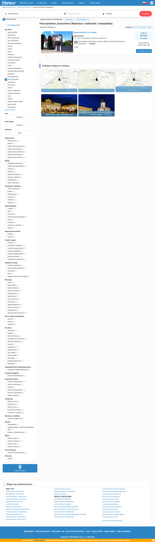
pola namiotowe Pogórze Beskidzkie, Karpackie (70, 514)
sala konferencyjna (14, 384)
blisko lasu (11, 404)
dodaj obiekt (109, 531)
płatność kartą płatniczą (16, 452)
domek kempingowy (13, 43)
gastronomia (10, 104)
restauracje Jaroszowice (62, 489)
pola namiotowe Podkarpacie (64, 512)
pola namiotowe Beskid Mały (64, 517)
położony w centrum (14, 412)
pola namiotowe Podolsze (111, 512)
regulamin (55, 531)
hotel (8, 52)
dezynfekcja (11, 424)
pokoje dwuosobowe (15, 149)
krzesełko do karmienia (15, 339)
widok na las (12, 444)
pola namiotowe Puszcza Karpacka (66, 509)
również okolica (9, 19)
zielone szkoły (12, 395)
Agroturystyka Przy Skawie (85, 32)
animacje (11, 330)
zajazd (8, 99)
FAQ (63, 531)
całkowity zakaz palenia (16, 166)
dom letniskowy (11, 40)
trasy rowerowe (13, 307)
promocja (8, 129)
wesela (10, 387)
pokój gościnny (11, 76)
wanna (10, 237)
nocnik (10, 344)
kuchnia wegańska (14, 251)
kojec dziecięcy (13, 336)
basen (9, 282)
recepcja (10, 271)
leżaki (9, 220)
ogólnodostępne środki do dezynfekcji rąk (19, 428)
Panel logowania (124, 531)
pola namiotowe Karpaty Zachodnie (66, 507)
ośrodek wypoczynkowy (14, 71)
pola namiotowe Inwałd (110, 499)
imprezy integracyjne (14, 381)
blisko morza (12, 407)
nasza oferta (97, 531)
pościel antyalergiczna (15, 375)
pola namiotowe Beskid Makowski (114, 491)
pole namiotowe (12, 79)
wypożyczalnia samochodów (17, 276)
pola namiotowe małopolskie (112, 520)
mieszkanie (10, 63)
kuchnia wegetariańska (15, 254)
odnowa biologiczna (13, 68)
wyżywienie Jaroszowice (14, 501)
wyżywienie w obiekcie (15, 259)
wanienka (11, 364)
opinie (150, 27)
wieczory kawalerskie (15, 390)
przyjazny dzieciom (14, 361)
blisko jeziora (12, 401)
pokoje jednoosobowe (15, 152)
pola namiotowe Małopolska (64, 501)
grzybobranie (12, 293)
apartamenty (12, 141)
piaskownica (12, 350)
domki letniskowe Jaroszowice (16, 499)
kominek (10, 214)
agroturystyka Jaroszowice (15, 491)
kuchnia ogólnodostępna (16, 217)
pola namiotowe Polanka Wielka (113, 514)
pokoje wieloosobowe (15, 157)
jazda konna (12, 296)
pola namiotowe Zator (109, 509)
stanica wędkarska (12, 90)
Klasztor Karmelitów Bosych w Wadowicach (59, 90)
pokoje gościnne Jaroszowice (16, 517)
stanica (9, 88)
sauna (9, 321)
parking (10, 172)
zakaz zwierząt (12, 183)
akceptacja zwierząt (14, 163)
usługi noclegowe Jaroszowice (64, 491)
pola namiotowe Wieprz (110, 504)
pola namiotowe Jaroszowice (16, 519)
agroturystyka (11, 32)
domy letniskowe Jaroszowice (16, 496)
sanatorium (10, 82)
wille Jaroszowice (60, 494)
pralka (9, 234)
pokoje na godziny (14, 265)
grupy (9, 458)
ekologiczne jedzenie (15, 245)
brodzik (10, 333)
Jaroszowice (78, 38)
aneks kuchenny (13, 189)
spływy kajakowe (13, 304)
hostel (8, 49)
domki (10, 143)
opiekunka (11, 347)
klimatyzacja (12, 194)
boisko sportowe (13, 291)
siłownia (10, 324)
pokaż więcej (10, 110)
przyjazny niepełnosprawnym (17, 370)
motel (8, 65)
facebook (29, 531)
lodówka (10, 222)
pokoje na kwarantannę (15, 432)
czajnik (10, 208)
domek (8, 46)
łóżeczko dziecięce (14, 341)
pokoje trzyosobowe (14, 154)
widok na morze (13, 446)
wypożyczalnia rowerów (16, 313)
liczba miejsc (9, 121)
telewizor (11, 200)
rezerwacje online (12, 25)
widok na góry (12, 438)
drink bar (10, 243)
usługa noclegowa (12, 93)
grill (9, 211)
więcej (76, 47)
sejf (9, 273)
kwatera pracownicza (13, 57)
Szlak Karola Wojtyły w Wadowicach (59, 115)
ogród (9, 228)
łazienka (10, 197)
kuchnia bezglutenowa (15, 248)
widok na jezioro (13, 441)
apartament (10, 35)
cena (6, 113)
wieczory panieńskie (14, 393)
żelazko (10, 202)
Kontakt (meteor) (42, 531)
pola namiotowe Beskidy (62, 499)
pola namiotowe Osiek (110, 517)
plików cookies (39, 540)
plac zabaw (11, 352)
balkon (10, 191)
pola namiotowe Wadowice (111, 494)
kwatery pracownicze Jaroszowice (17, 509)
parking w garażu (13, 177)
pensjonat (9, 74)
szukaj (145, 14)
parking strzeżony (13, 174)
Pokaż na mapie (20, 468)
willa (8, 96)
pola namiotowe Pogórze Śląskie (113, 489)
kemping (9, 54)
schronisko (10, 85)
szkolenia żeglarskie (14, 418)
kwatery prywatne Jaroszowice (16, 512)
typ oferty (8, 29)
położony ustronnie (14, 410)
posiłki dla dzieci (13, 256)
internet (10, 169)
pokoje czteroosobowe (15, 146)
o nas (88, 531)
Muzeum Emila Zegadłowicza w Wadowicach (96, 90)
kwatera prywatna (12, 60)
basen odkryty (12, 288)
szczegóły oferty (143, 51)
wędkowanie (12, 310)
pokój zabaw (12, 355)
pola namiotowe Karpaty (62, 504)
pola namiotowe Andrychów (112, 507)
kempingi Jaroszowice (13, 507)
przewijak (11, 358)
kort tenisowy (12, 299)
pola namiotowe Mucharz (111, 496)
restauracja (10, 107)
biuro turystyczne (12, 38)
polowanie (11, 302)
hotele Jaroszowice (12, 504)
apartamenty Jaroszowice (15, 494)
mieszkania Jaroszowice (14, 514)
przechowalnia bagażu (15, 268)
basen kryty (11, 285)
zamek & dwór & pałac (14, 101)
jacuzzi (10, 319)
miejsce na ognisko (14, 225)
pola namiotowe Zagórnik (111, 502)
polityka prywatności (75, 531)
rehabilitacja (12, 180)
